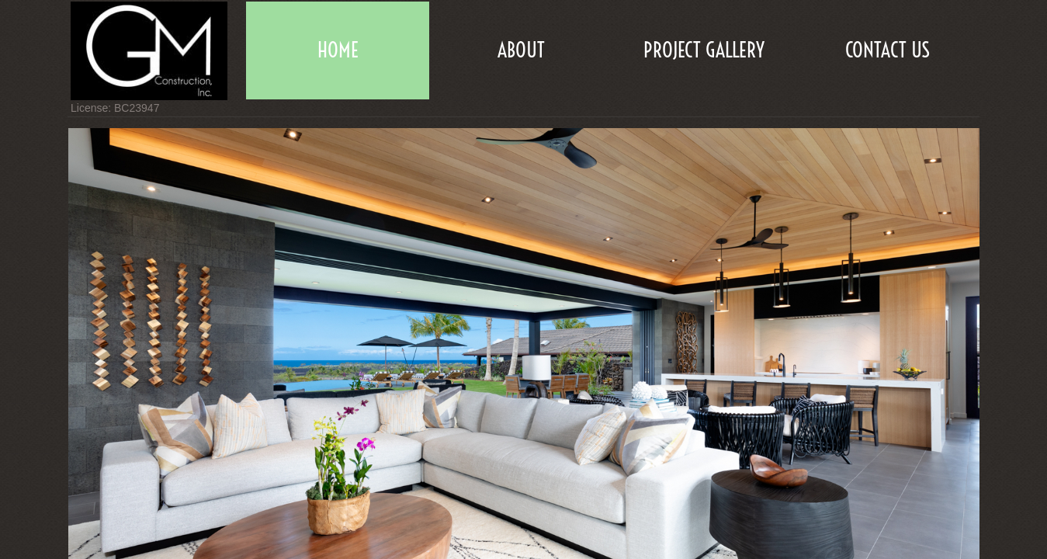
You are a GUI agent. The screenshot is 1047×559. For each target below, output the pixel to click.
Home (338, 50)
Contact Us (887, 50)
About (521, 50)
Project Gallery (703, 50)
